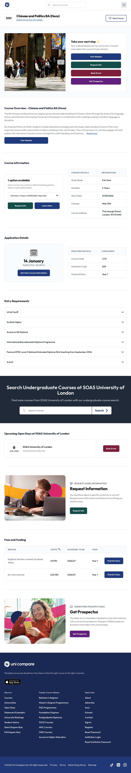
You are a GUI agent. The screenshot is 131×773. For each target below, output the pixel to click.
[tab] (9, 62)
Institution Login (93, 737)
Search (101, 410)
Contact (89, 717)
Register (89, 727)
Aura (87, 707)
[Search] (66, 5)
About (88, 697)
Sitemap (92, 765)
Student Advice (11, 722)
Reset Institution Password (98, 742)
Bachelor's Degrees (48, 697)
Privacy (53, 765)
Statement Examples (14, 712)
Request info (96, 65)
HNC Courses (45, 727)
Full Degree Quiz (12, 732)
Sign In (88, 722)
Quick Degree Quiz (13, 727)
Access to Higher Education (52, 737)
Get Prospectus (96, 81)
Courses (8, 697)
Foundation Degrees (49, 712)
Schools (88, 712)
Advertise (89, 702)
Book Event (96, 73)
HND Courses (45, 732)
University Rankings (14, 717)
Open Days (9, 707)
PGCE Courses (46, 722)
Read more (92, 133)
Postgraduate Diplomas (50, 717)
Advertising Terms (77, 765)
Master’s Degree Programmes (53, 702)
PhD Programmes (47, 707)
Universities (10, 702)
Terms (63, 765)
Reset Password (92, 732)
